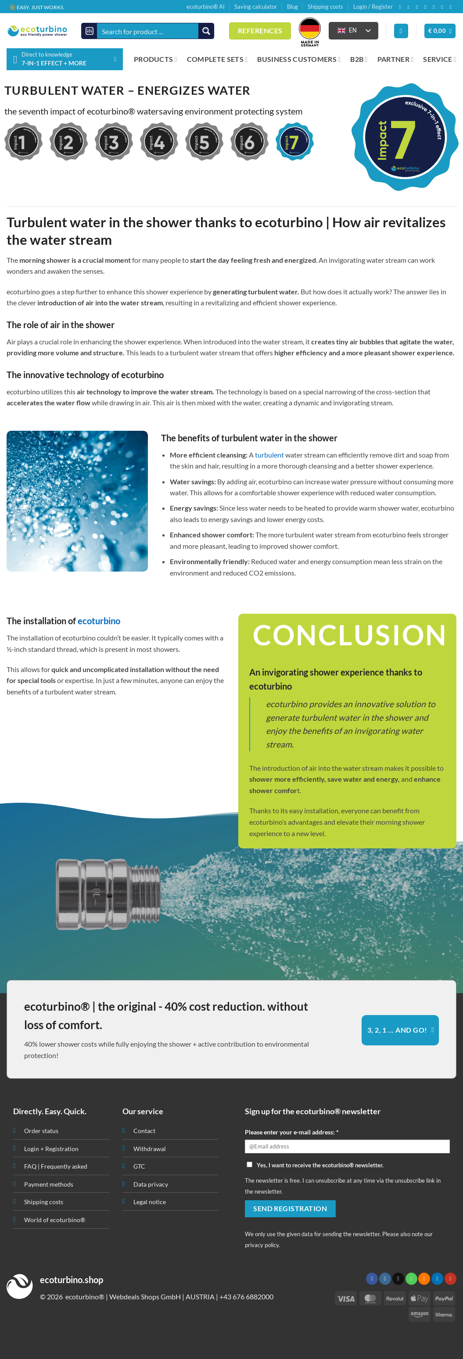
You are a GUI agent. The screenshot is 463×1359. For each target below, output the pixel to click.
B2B (358, 59)
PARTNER (395, 59)
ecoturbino (99, 620)
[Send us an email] (418, 7)
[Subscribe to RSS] (435, 7)
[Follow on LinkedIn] (443, 7)
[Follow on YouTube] (452, 7)
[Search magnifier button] (206, 31)
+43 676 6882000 (246, 1296)
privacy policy (262, 1244)
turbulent (269, 455)
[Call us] (427, 7)
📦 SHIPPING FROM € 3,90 (41, 7)
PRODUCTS (155, 59)
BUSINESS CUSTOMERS (299, 59)
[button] (440, 31)
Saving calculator (255, 6)
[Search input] (148, 31)
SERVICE (439, 59)
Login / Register (373, 6)
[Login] (401, 31)
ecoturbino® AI (206, 6)
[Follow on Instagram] (410, 7)
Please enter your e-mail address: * (292, 1132)
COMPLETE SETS (217, 59)
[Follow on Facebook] (401, 7)
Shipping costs (325, 6)
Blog (292, 6)
